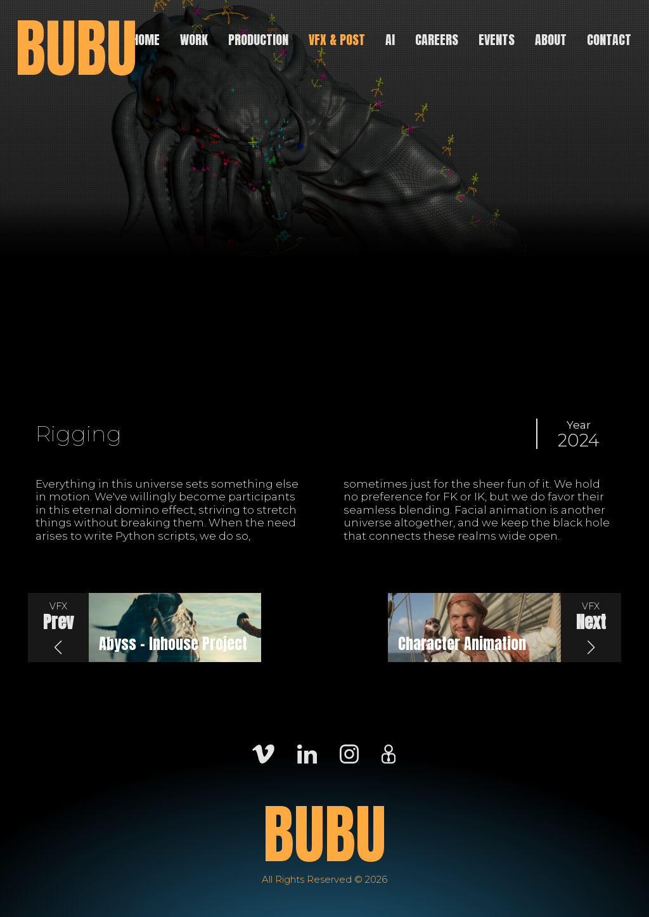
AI (390, 39)
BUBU (76, 48)
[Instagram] (349, 752)
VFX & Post (337, 39)
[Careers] (388, 752)
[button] (58, 627)
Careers (436, 39)
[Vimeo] (263, 752)
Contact (609, 39)
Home (146, 39)
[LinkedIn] (307, 752)
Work (194, 39)
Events (497, 39)
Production (258, 39)
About (551, 39)
